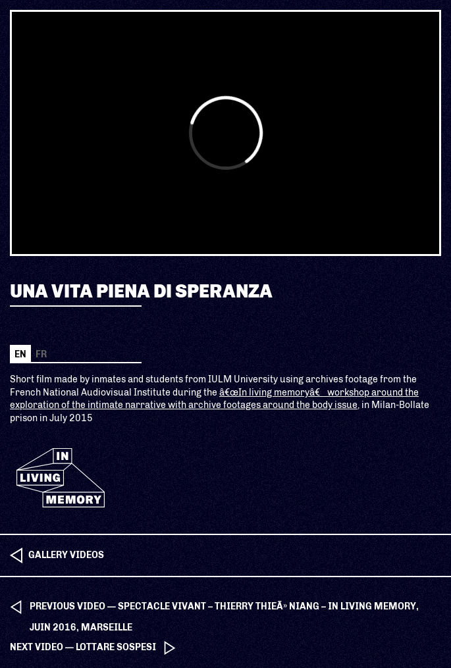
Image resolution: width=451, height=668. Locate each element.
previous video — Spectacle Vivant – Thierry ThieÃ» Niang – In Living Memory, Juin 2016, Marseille (224, 609)
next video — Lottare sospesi (83, 647)
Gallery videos (66, 555)
